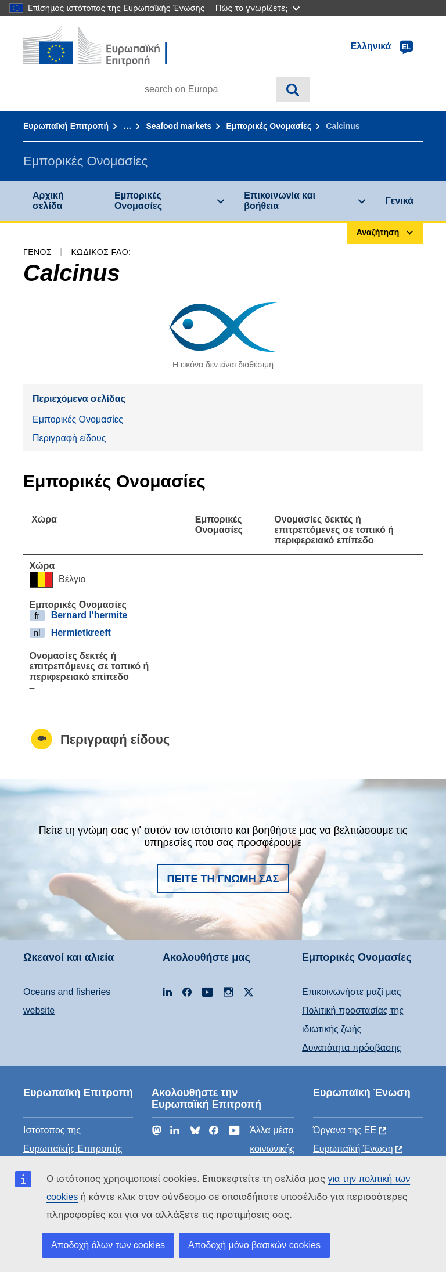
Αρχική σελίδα (48, 200)
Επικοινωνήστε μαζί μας (351, 992)
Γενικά (399, 201)
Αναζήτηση (292, 89)
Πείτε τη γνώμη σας (223, 879)
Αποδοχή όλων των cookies (108, 1245)
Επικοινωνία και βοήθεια (279, 200)
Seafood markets (178, 126)
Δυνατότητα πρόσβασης (351, 1048)
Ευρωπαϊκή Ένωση (353, 1149)
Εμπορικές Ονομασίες (268, 126)
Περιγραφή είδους (69, 438)
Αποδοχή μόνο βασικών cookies (254, 1245)
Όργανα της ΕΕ (344, 1130)
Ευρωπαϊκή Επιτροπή (66, 126)
